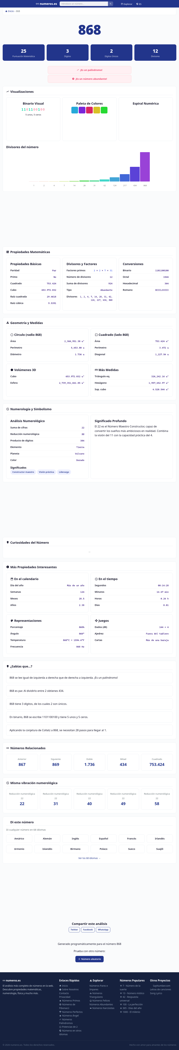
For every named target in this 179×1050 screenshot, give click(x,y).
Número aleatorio (89, 959)
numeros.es (46, 4)
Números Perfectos (71, 1011)
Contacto (64, 993)
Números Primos (69, 1000)
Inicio (9, 11)
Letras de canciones (160, 989)
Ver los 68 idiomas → (89, 858)
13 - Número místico (132, 993)
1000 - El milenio (130, 1011)
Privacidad (64, 996)
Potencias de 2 (68, 1026)
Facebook (88, 929)
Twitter (74, 929)
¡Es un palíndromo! (89, 70)
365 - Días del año (131, 1008)
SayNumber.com (160, 985)
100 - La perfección (131, 1004)
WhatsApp (103, 929)
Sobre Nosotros (69, 989)
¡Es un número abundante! (89, 78)
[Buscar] (84, 4)
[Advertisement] (89, 219)
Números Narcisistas (102, 1008)
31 (111, 270)
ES (138, 3)
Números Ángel (69, 1015)
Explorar (126, 3)
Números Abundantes (101, 1004)
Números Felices (100, 1000)
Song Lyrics (156, 993)
